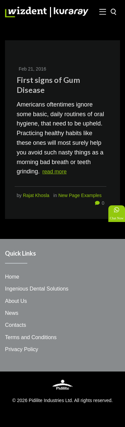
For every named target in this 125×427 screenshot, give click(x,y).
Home (12, 277)
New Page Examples (80, 195)
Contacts (15, 325)
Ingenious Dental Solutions (36, 289)
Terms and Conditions (31, 337)
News (11, 313)
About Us (16, 301)
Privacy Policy (21, 349)
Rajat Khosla (36, 195)
